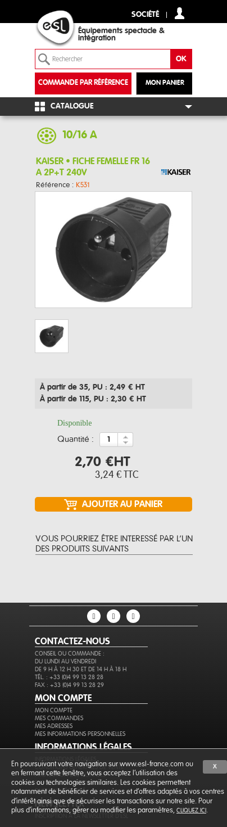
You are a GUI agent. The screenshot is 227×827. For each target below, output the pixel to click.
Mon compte (53, 710)
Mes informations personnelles (80, 734)
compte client (179, 13)
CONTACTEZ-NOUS (72, 641)
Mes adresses (53, 726)
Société (145, 15)
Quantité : (75, 440)
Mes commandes (59, 718)
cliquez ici (191, 810)
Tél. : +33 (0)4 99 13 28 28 (69, 677)
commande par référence (83, 83)
